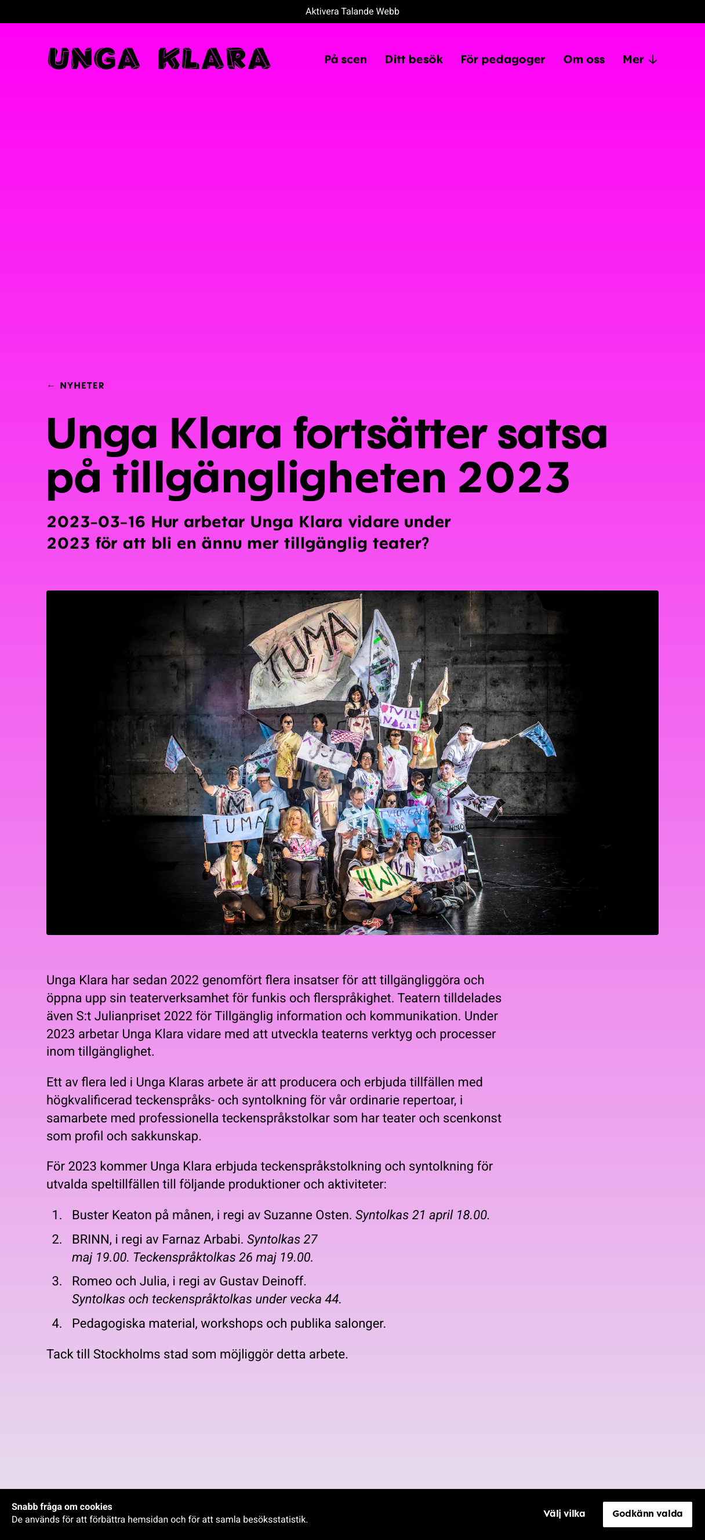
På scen (345, 59)
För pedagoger (503, 59)
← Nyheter (75, 384)
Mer (641, 59)
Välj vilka (564, 1513)
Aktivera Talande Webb (352, 11)
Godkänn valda (647, 1513)
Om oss (584, 59)
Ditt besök (413, 59)
